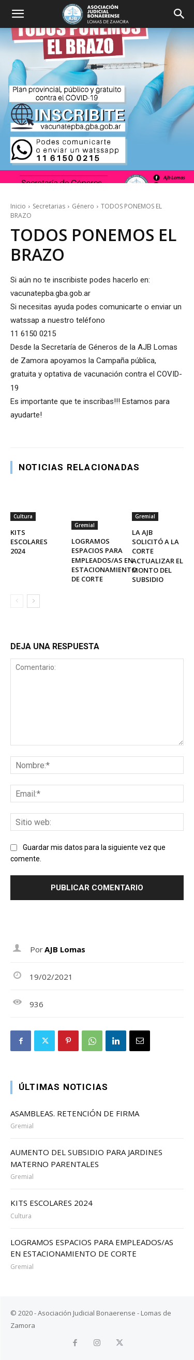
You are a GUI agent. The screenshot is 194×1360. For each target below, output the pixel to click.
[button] (17, 14)
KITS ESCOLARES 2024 (29, 542)
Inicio (18, 206)
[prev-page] (16, 601)
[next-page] (33, 601)
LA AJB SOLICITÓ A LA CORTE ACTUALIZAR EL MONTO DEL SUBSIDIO (157, 556)
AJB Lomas (64, 949)
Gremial (84, 525)
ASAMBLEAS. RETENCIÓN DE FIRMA (74, 1113)
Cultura (23, 516)
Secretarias (49, 206)
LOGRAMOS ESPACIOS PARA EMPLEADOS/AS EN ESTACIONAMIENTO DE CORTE (104, 560)
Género (83, 206)
